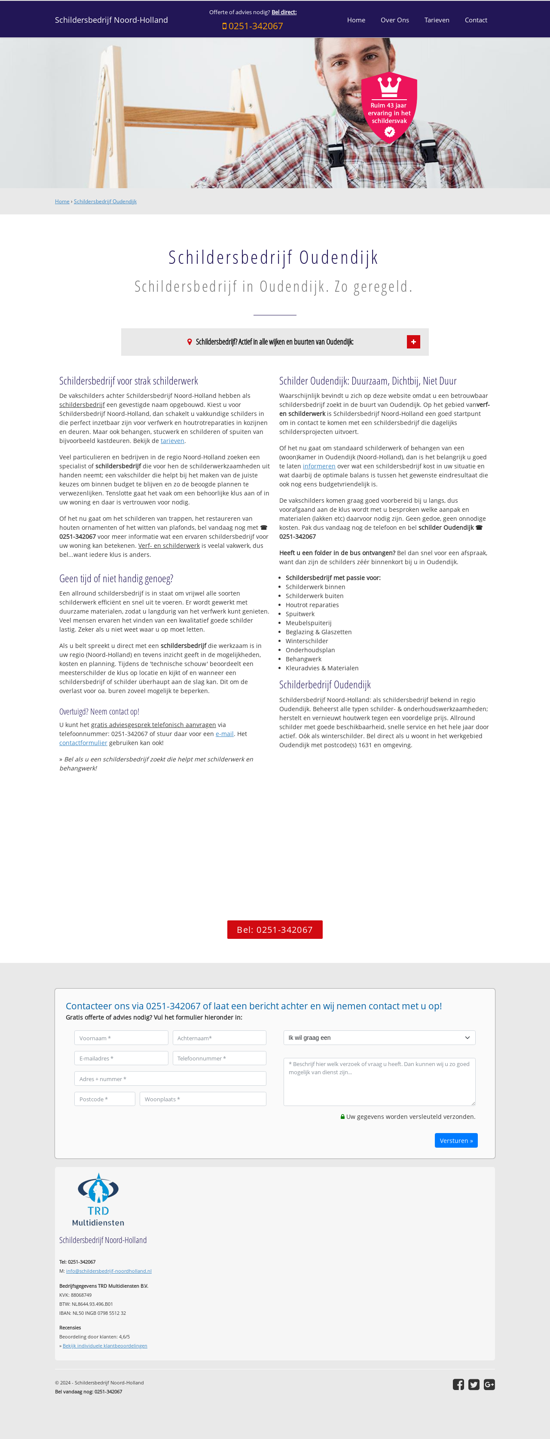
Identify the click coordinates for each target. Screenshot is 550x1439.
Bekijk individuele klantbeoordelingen (105, 1345)
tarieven (172, 441)
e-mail (225, 734)
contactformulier (83, 743)
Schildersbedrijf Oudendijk (105, 201)
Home (62, 201)
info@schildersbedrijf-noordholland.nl (109, 1271)
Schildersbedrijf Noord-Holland (111, 20)
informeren (319, 466)
